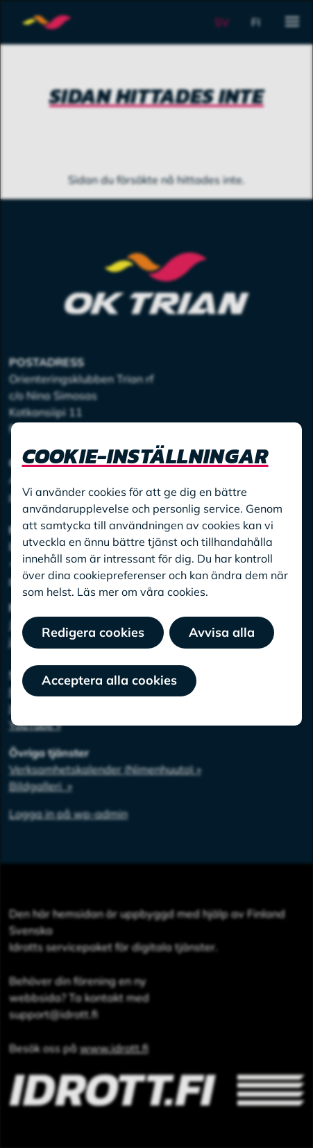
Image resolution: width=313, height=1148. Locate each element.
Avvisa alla (222, 632)
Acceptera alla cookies (109, 680)
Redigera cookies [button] (93, 632)
